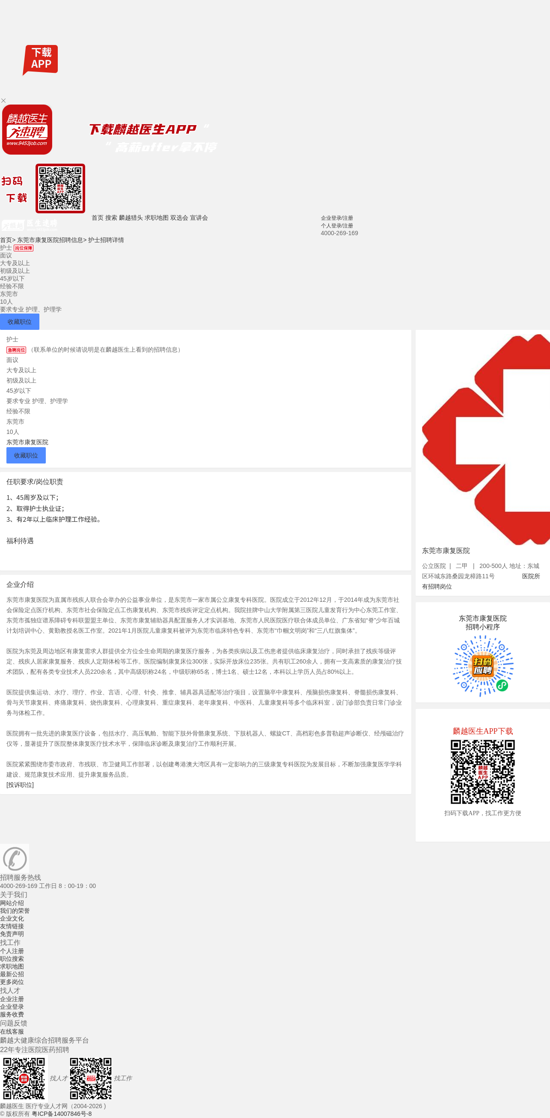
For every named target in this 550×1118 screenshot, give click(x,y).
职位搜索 (12, 958)
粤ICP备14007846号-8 (62, 1113)
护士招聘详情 (106, 239)
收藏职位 (20, 321)
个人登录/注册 (337, 226)
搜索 (111, 217)
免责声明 (12, 933)
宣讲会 (199, 217)
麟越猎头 (131, 217)
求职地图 (157, 217)
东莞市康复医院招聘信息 (51, 239)
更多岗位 (12, 981)
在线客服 (12, 1031)
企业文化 (12, 918)
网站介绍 (12, 903)
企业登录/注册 (337, 218)
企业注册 (12, 998)
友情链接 (12, 926)
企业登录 (12, 1006)
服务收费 (12, 1014)
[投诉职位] (20, 784)
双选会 (179, 217)
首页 (98, 217)
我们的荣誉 (15, 910)
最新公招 (12, 974)
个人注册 (12, 951)
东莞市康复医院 (27, 442)
